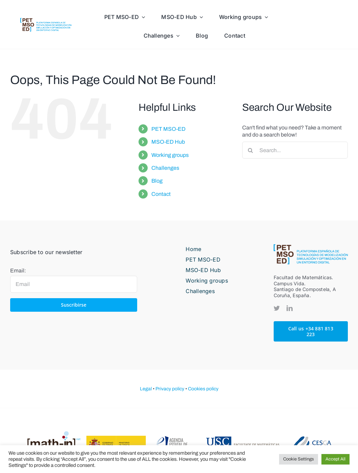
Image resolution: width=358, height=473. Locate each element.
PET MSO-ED (168, 129)
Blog (157, 181)
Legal (146, 388)
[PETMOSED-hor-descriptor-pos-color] (45, 20)
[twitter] (277, 308)
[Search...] (295, 150)
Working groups (170, 155)
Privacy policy (169, 388)
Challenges (165, 168)
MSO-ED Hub (168, 142)
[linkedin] (290, 308)
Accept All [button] (335, 459)
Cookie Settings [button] (298, 459)
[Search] (250, 150)
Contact (161, 194)
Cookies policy (203, 388)
